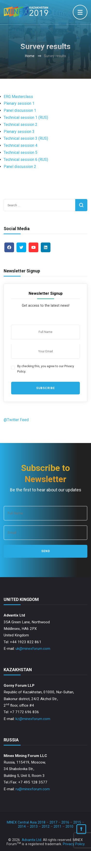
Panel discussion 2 (20, 166)
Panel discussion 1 (20, 110)
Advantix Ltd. (32, 840)
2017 (53, 822)
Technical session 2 (20, 124)
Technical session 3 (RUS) (26, 138)
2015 (77, 822)
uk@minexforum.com (33, 648)
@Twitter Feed (16, 419)
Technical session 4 (20, 145)
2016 (65, 822)
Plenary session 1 (19, 103)
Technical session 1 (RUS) (26, 117)
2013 (34, 826)
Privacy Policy (74, 844)
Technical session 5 (20, 152)
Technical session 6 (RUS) (26, 159)
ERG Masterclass (19, 96)
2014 (22, 826)
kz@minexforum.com (33, 719)
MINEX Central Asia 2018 (26, 822)
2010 (69, 826)
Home (29, 56)
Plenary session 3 (19, 131)
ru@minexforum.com (33, 789)
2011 (57, 826)
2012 (46, 826)
